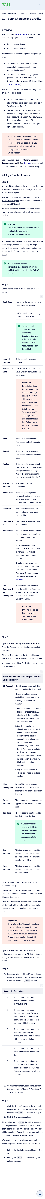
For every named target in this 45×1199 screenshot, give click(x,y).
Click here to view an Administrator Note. (28, 315)
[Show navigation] (40, 1194)
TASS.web (23, 13)
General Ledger (21, 34)
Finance (33, 13)
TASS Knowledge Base (9, 13)
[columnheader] (7, 991)
